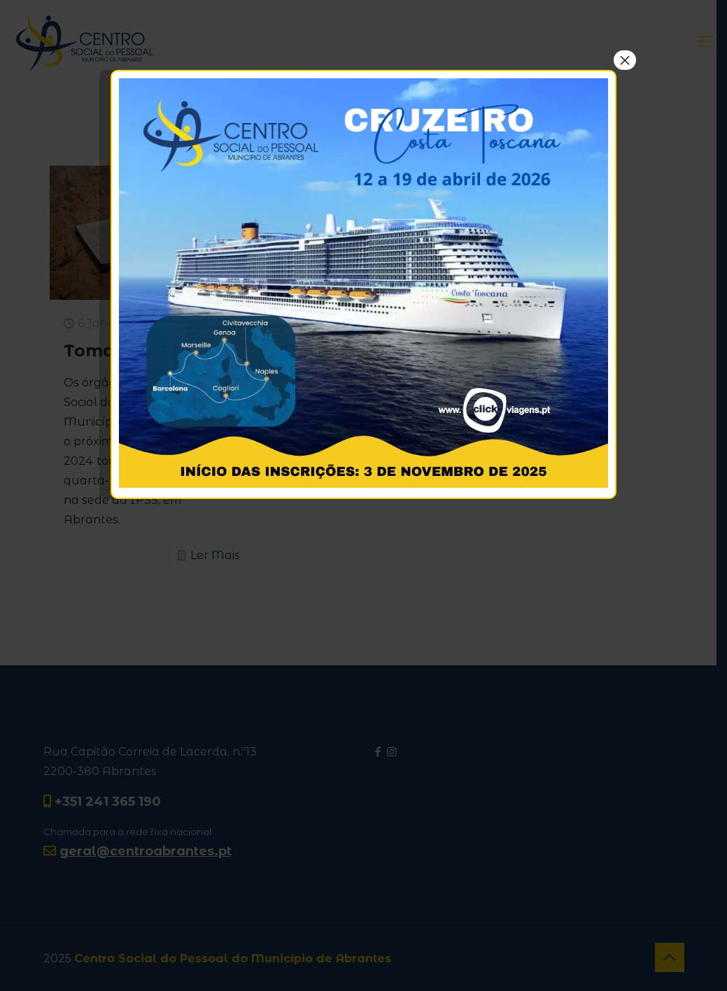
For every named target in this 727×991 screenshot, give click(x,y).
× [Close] (625, 60)
